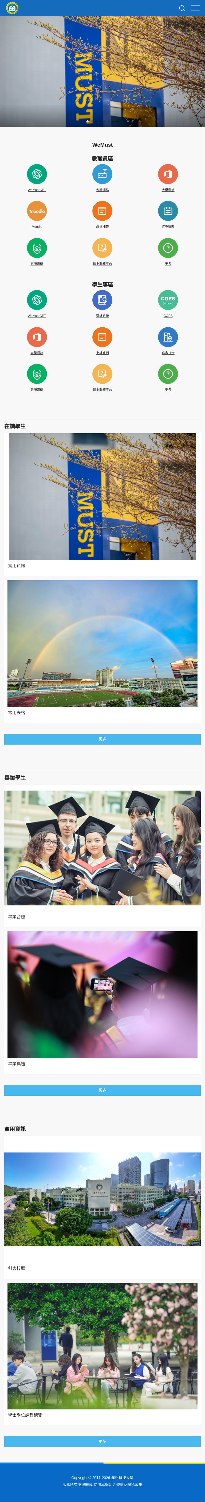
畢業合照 (16, 917)
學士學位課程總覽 (25, 1415)
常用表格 (16, 712)
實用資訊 (16, 565)
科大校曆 (16, 1268)
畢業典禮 (16, 1064)
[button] (87, 121)
